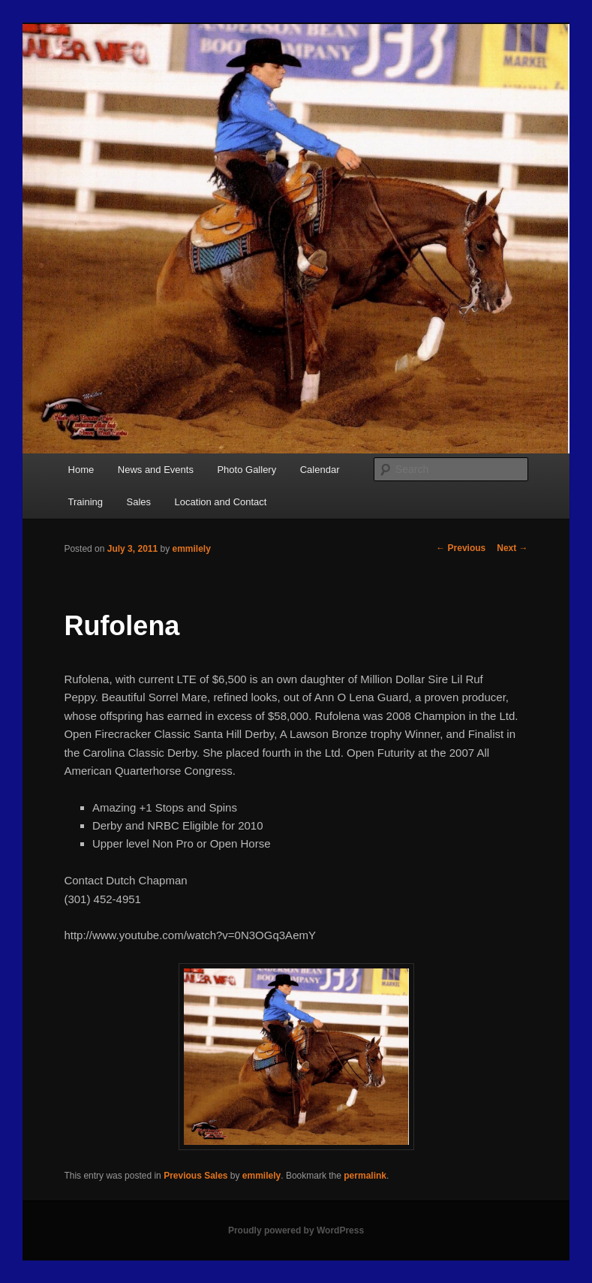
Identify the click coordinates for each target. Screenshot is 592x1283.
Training (85, 501)
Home (81, 469)
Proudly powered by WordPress (296, 1230)
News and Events (156, 469)
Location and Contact (221, 501)
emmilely (192, 549)
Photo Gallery (246, 469)
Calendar (320, 469)
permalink (365, 1175)
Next (512, 548)
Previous (460, 548)
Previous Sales (195, 1175)
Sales (139, 501)
